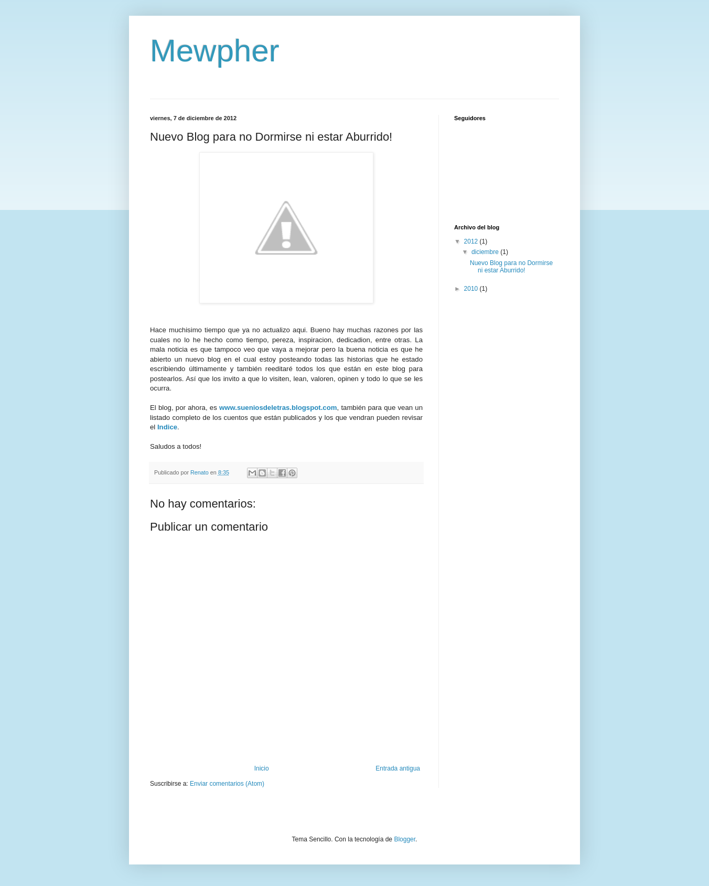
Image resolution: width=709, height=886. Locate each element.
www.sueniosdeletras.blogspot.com (278, 408)
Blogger (404, 839)
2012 (472, 241)
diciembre (485, 252)
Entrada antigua (397, 768)
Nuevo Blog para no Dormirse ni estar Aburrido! (511, 266)
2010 (472, 288)
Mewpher (215, 50)
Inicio (261, 768)
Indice (167, 427)
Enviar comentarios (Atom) (227, 783)
